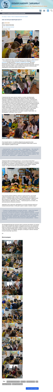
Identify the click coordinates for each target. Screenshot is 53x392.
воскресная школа (31, 381)
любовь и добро (17, 149)
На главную (4, 16)
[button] (51, 10)
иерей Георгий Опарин (17, 384)
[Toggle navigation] (1, 10)
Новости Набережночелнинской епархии (19, 16)
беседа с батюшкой (6, 384)
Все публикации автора (9, 26)
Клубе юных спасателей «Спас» (22, 62)
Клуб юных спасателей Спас (13, 381)
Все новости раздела (32, 388)
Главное (9, 16)
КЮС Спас (23, 381)
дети (37, 381)
